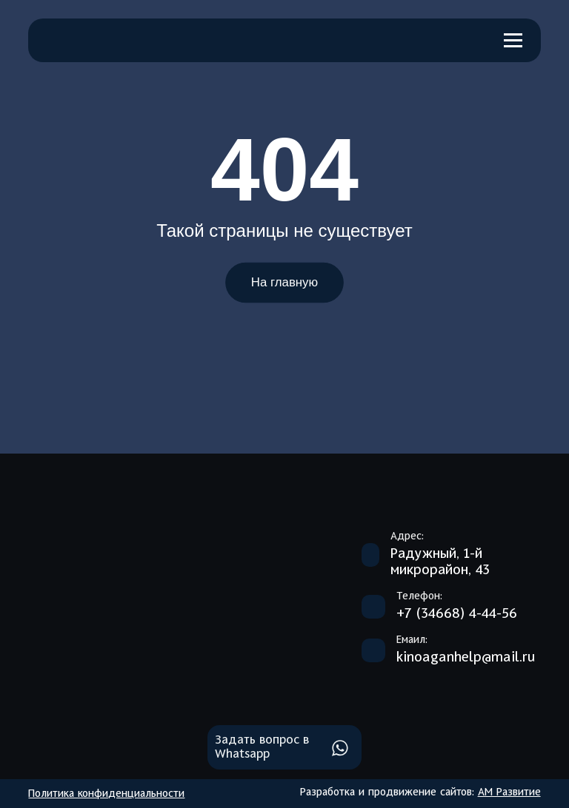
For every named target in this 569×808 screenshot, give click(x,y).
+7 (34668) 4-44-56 (456, 614)
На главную (284, 282)
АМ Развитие (509, 792)
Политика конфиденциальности (106, 794)
